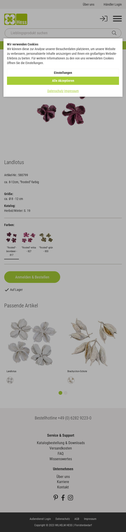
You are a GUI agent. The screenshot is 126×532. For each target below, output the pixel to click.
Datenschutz (55, 91)
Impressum (71, 91)
